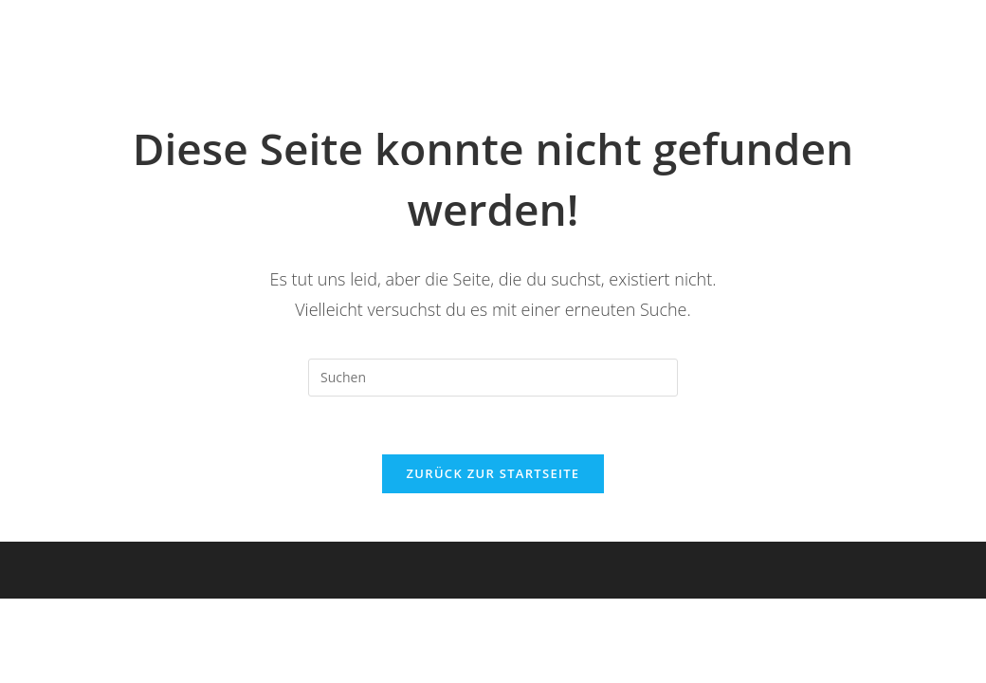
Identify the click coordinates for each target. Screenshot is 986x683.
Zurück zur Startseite (493, 473)
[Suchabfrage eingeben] (493, 378)
